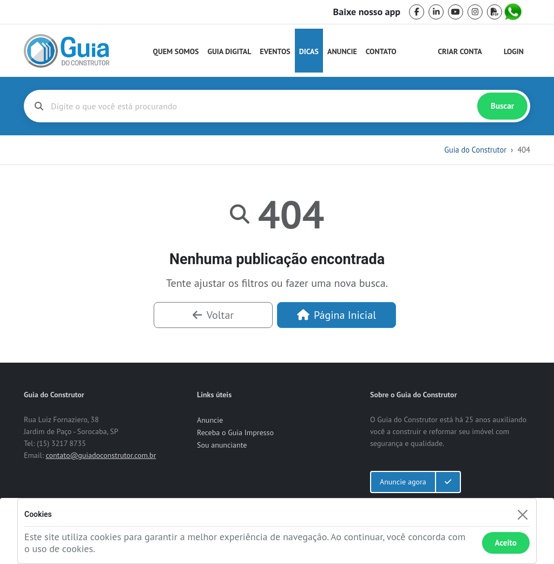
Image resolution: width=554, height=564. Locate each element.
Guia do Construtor (475, 150)
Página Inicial (336, 315)
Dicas (309, 51)
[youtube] (455, 11)
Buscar (502, 106)
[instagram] (475, 11)
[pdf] (494, 11)
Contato (381, 51)
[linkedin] (436, 11)
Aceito (506, 542)
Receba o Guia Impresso (235, 432)
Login (514, 51)
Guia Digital (230, 51)
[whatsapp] (514, 11)
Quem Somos (176, 51)
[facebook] (416, 11)
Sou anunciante (222, 445)
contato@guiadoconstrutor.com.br (100, 455)
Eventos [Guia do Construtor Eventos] (275, 51)
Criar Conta (460, 51)
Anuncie (342, 51)
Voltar (213, 315)
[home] (66, 50)
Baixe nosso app (366, 12)
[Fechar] (522, 514)
